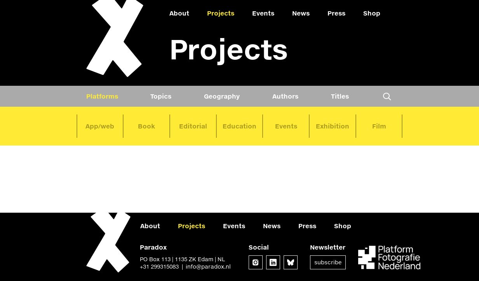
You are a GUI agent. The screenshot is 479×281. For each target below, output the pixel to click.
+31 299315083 (159, 266)
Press (336, 13)
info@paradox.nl (208, 266)
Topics (160, 96)
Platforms (102, 96)
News (301, 13)
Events (263, 13)
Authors (285, 96)
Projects (220, 13)
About (179, 13)
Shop (371, 13)
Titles (340, 96)
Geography (222, 96)
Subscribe (327, 262)
